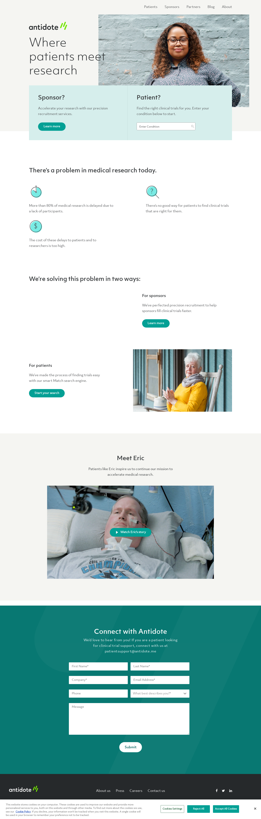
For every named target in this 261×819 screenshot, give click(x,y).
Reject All (198, 809)
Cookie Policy (23, 811)
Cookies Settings (172, 809)
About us (103, 790)
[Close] (255, 808)
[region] (130, 809)
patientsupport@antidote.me (130, 651)
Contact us (156, 790)
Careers (136, 790)
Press (120, 790)
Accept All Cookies (226, 809)
